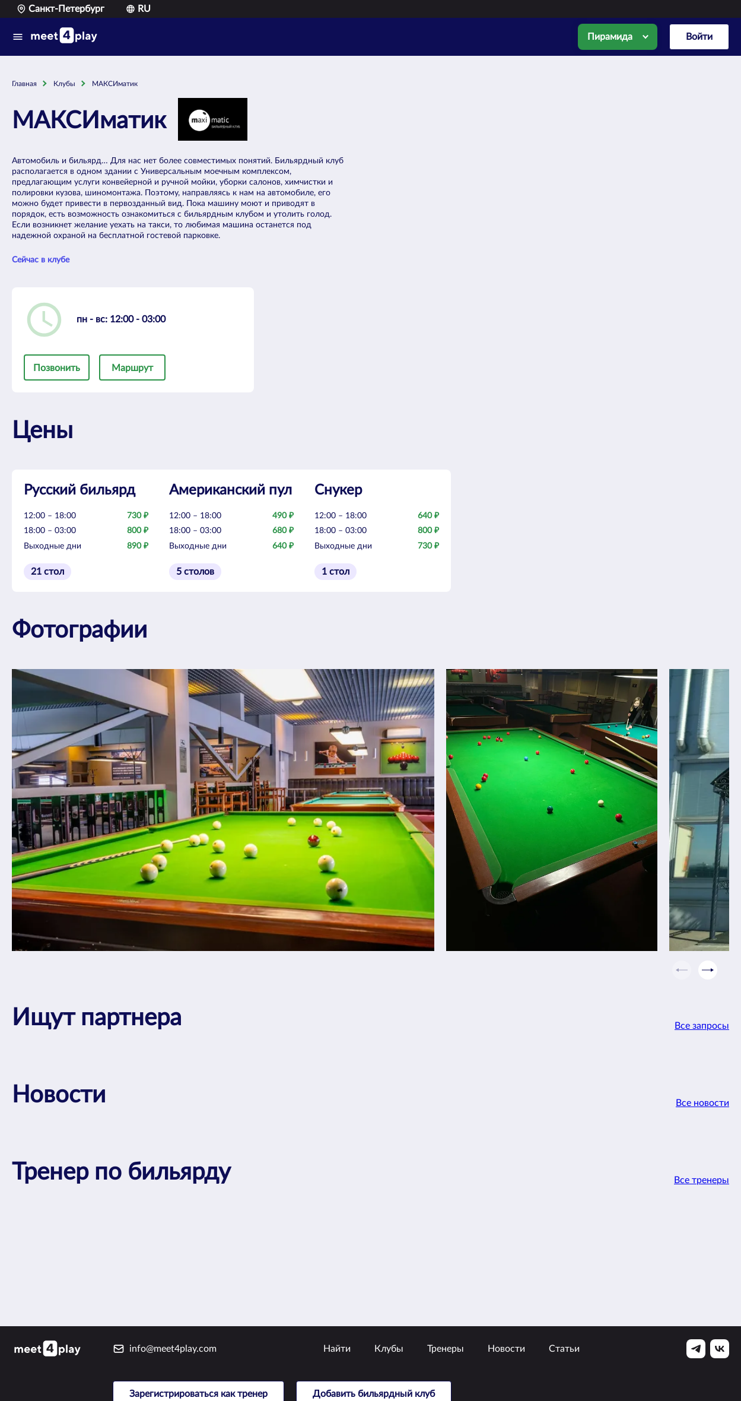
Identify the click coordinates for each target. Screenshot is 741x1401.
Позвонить (56, 368)
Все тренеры (701, 1180)
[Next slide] (707, 970)
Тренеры (445, 1349)
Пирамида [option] (609, 37)
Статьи (564, 1349)
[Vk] (719, 1348)
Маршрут (132, 368)
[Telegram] (695, 1348)
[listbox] (617, 37)
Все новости (702, 1103)
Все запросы (702, 1026)
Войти (699, 37)
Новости (506, 1349)
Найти (337, 1349)
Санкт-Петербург (60, 9)
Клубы (388, 1349)
